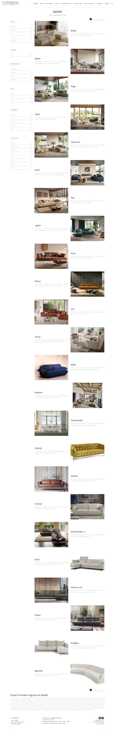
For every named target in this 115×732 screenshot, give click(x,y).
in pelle (21, 76)
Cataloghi (99, 3)
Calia (21, 34)
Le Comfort (21, 37)
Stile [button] (12, 88)
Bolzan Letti (21, 26)
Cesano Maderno (21, 146)
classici (21, 93)
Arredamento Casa (66, 3)
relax (21, 129)
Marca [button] (12, 21)
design (21, 97)
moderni (21, 101)
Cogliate (21, 150)
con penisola (21, 122)
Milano (21, 160)
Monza (21, 164)
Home (50, 15)
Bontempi (21, 30)
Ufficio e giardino (89, 3)
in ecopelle (21, 69)
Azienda (35, 3)
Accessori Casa (78, 3)
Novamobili (21, 41)
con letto (21, 118)
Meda (21, 157)
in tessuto (21, 79)
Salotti (64, 15)
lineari (21, 125)
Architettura (49, 3)
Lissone (21, 153)
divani (21, 55)
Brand (42, 3)
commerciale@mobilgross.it (54, 718)
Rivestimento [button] (15, 64)
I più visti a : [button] (14, 138)
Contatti (106, 3)
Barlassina (21, 143)
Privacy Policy (100, 723)
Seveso (21, 168)
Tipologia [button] (13, 110)
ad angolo (21, 115)
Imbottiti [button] (13, 50)
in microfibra (21, 72)
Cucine (57, 3)
